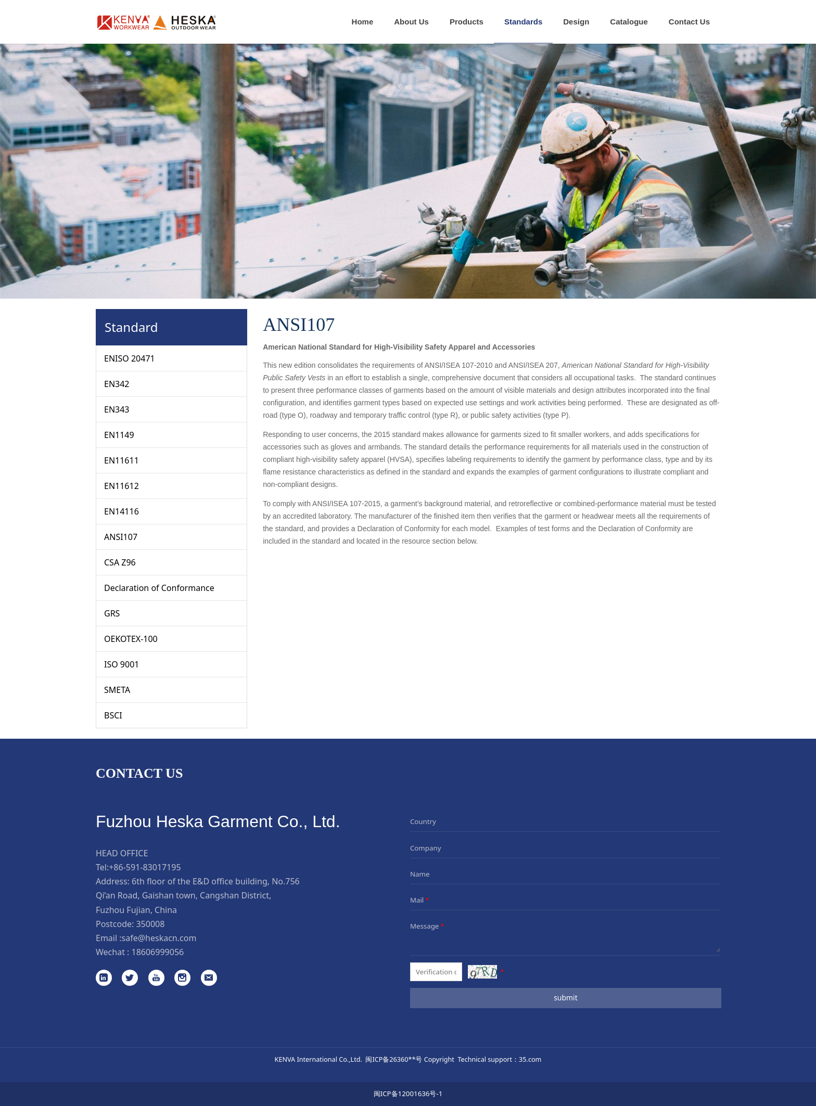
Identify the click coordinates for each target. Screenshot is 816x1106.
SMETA (117, 690)
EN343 (117, 409)
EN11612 (121, 486)
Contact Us (689, 21)
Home (363, 21)
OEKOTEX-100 (131, 639)
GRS (112, 613)
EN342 (117, 384)
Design (576, 21)
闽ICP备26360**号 (393, 1059)
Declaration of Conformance (159, 588)
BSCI (113, 715)
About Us (411, 21)
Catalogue (629, 21)
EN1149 (119, 435)
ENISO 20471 (129, 358)
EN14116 (121, 511)
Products (466, 21)
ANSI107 (120, 537)
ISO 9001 (121, 664)
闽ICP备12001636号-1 (408, 1093)
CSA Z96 (120, 562)
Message (428, 926)
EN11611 (121, 460)
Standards (523, 21)
